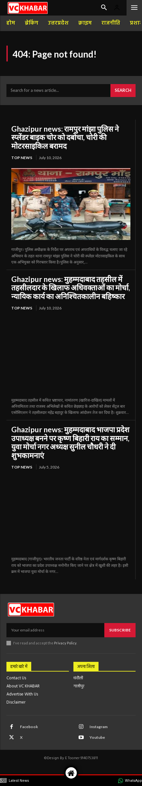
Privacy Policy (65, 643)
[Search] (123, 90)
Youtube (97, 737)
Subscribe (120, 630)
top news (21, 157)
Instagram (99, 726)
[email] (55, 630)
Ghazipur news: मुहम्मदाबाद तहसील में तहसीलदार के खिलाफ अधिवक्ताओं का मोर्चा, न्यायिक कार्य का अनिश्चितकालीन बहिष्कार (70, 288)
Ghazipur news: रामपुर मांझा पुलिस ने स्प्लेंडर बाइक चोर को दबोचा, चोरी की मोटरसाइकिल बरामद (65, 137)
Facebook (29, 726)
